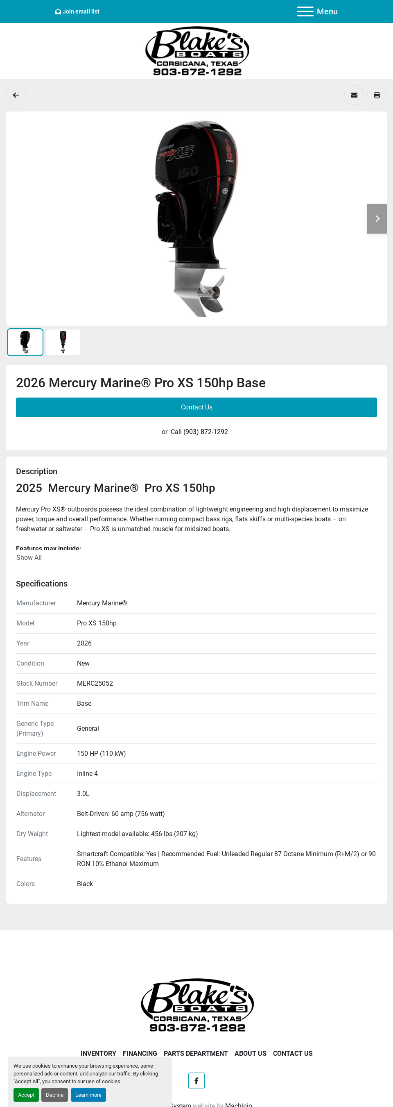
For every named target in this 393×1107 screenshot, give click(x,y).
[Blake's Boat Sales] (196, 1004)
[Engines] (16, 95)
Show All (29, 557)
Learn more (88, 1095)
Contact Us (196, 407)
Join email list (81, 11)
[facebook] (196, 1081)
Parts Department (196, 1053)
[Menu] (305, 11)
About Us (251, 1053)
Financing (140, 1053)
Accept (26, 1095)
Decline (54, 1095)
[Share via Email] (354, 95)
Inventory (98, 1053)
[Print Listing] (377, 95)
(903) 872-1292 (205, 432)
